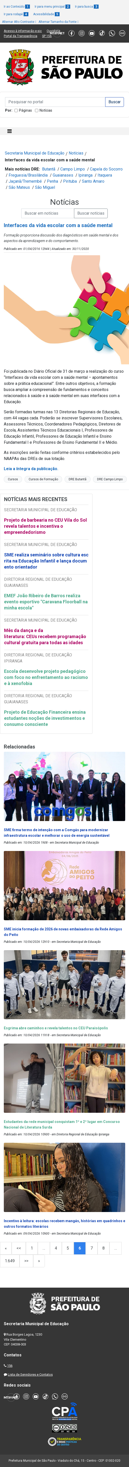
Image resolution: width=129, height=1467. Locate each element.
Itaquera (105, 175)
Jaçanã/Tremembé (25, 181)
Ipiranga (85, 175)
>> (26, 1260)
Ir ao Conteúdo (17, 7)
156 (9, 1366)
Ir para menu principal (52, 7)
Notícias (46, 110)
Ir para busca (87, 7)
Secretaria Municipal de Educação (34, 153)
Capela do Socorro (106, 169)
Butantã (48, 169)
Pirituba (70, 181)
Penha (52, 181)
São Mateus (19, 187)
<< (18, 1248)
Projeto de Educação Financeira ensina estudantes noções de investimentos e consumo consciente (45, 718)
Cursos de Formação (43, 479)
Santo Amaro (93, 181)
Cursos (13, 479)
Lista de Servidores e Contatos (30, 1374)
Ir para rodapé (16, 14)
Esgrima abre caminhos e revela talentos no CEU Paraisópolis (56, 1028)
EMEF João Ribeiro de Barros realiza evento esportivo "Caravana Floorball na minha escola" (46, 601)
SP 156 (47, 36)
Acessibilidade (46, 14)
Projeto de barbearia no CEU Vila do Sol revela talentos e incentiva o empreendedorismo (45, 526)
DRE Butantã (77, 479)
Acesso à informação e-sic (23, 31)
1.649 (10, 1260)
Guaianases (63, 175)
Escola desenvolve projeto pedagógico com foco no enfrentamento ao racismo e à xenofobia (46, 677)
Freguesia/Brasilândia (28, 175)
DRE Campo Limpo (110, 479)
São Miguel (45, 187)
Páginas (25, 110)
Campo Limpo (72, 169)
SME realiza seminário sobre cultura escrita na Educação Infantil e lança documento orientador (46, 561)
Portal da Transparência (20, 36)
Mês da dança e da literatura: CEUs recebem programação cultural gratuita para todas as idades (45, 636)
